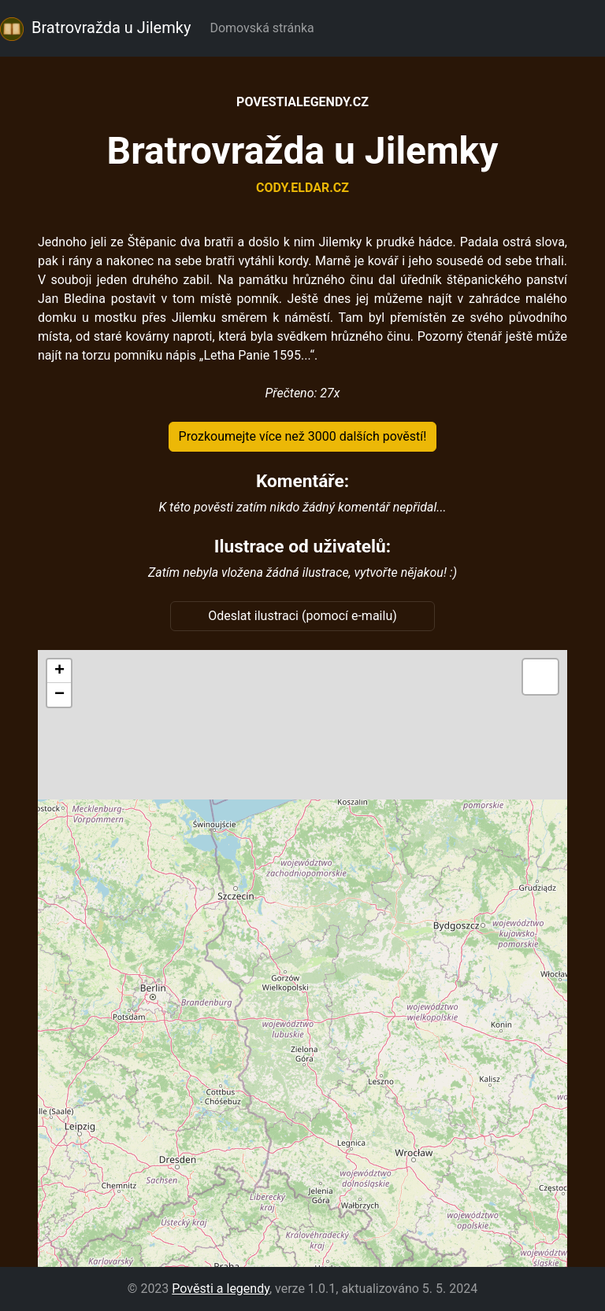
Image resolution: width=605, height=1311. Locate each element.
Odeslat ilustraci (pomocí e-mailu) (302, 615)
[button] (59, 671)
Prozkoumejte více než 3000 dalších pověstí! (303, 436)
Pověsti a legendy (220, 1288)
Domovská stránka (265, 27)
